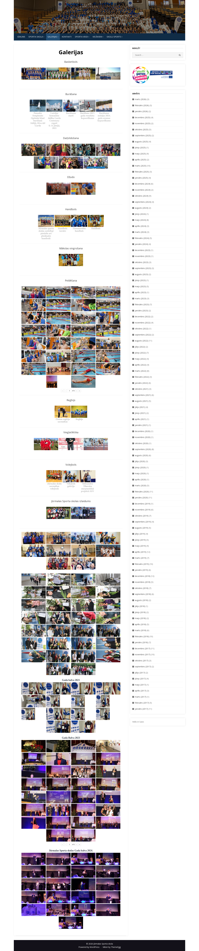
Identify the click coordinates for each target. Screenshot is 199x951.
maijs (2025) (140, 153)
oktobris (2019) (141, 515)
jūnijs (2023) (140, 280)
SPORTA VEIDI (81, 36)
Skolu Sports (114, 36)
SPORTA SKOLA (35, 36)
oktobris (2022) (141, 328)
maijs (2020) (140, 473)
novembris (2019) (142, 509)
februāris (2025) (142, 171)
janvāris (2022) (141, 383)
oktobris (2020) (141, 443)
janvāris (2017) (141, 709)
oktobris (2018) (141, 588)
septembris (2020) (143, 449)
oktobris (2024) (141, 196)
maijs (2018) (140, 618)
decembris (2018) (142, 576)
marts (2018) (140, 630)
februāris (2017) (142, 702)
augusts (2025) (141, 141)
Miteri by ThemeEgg (112, 947)
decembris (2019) (142, 503)
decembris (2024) (142, 183)
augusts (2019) (141, 527)
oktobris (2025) (141, 129)
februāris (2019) (142, 564)
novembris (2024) (142, 190)
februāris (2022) (142, 377)
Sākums (21, 36)
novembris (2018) (142, 582)
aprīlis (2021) (140, 419)
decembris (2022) (142, 316)
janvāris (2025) (141, 177)
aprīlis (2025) (140, 159)
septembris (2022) (143, 334)
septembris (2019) (143, 521)
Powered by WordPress (89, 947)
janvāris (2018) (141, 642)
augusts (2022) (141, 340)
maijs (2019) (140, 546)
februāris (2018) (142, 636)
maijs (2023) (140, 286)
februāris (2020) (142, 491)
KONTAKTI (67, 36)
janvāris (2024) (141, 244)
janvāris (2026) (141, 111)
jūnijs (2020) (140, 467)
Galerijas (52, 36)
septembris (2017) (143, 666)
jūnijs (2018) (140, 612)
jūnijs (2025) (140, 147)
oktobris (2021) (141, 389)
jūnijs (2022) (140, 352)
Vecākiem (97, 36)
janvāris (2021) (141, 425)
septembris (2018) (143, 594)
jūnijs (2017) (140, 678)
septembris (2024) (143, 202)
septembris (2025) (143, 135)
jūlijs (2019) (140, 533)
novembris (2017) (142, 654)
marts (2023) (140, 298)
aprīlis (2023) (140, 292)
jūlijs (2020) (140, 461)
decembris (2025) (142, 117)
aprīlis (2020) (140, 479)
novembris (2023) (142, 256)
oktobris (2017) (141, 660)
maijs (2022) (140, 359)
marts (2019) (140, 558)
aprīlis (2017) (140, 690)
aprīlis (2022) (140, 364)
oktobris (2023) (141, 262)
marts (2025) (140, 165)
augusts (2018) (141, 600)
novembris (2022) (142, 322)
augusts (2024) (141, 208)
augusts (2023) (141, 274)
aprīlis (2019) (140, 552)
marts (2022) (140, 371)
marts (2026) (140, 99)
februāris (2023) (142, 304)
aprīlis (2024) (140, 226)
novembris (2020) (142, 437)
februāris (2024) (142, 238)
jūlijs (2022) (140, 346)
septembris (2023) (143, 268)
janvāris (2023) (141, 310)
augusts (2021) (141, 401)
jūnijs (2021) (140, 413)
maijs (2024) (140, 220)
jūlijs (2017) (140, 672)
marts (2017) (140, 696)
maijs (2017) (140, 684)
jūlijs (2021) (140, 407)
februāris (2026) (142, 105)
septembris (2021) (143, 395)
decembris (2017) (142, 648)
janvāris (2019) (141, 570)
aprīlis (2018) (140, 624)
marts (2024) (140, 232)
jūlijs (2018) (140, 606)
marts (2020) (140, 485)
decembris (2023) (142, 250)
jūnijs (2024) (140, 214)
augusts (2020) (141, 455)
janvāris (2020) (141, 497)
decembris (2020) (142, 431)
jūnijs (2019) (140, 540)
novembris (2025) (142, 123)
